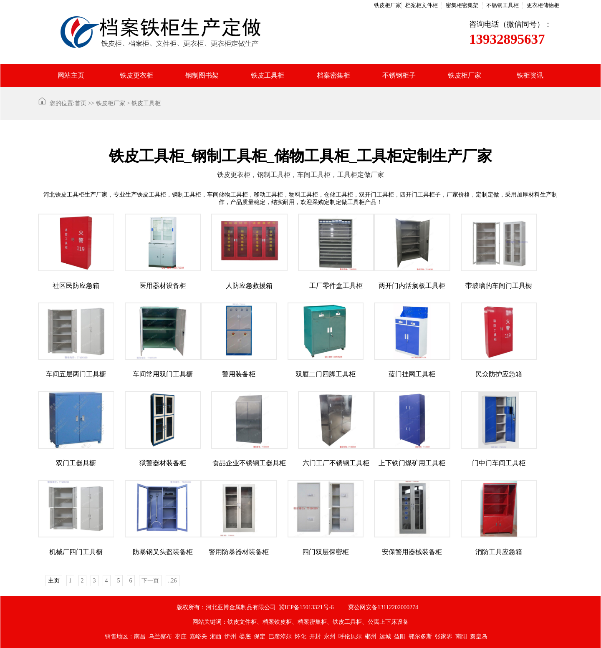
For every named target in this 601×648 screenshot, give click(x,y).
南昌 (140, 636)
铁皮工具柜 (267, 75)
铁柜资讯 (530, 75)
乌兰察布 (160, 636)
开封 (315, 636)
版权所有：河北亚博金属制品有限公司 (226, 607)
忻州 (230, 636)
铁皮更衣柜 (136, 75)
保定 (259, 636)
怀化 (300, 636)
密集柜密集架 (462, 5)
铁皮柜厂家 (387, 5)
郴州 (370, 636)
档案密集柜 (333, 75)
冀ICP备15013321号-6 (306, 607)
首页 (80, 103)
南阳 (461, 636)
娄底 (245, 636)
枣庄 (181, 636)
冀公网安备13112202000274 (383, 607)
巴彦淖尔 (280, 636)
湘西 (216, 636)
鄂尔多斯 (420, 636)
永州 (330, 636)
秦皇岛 (478, 636)
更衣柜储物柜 (543, 5)
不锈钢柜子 (399, 75)
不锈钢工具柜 (502, 5)
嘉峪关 (198, 636)
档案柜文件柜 (421, 5)
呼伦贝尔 (350, 636)
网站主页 (71, 75)
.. (172, 580)
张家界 (443, 636)
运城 (385, 636)
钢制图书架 (202, 75)
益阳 (400, 636)
